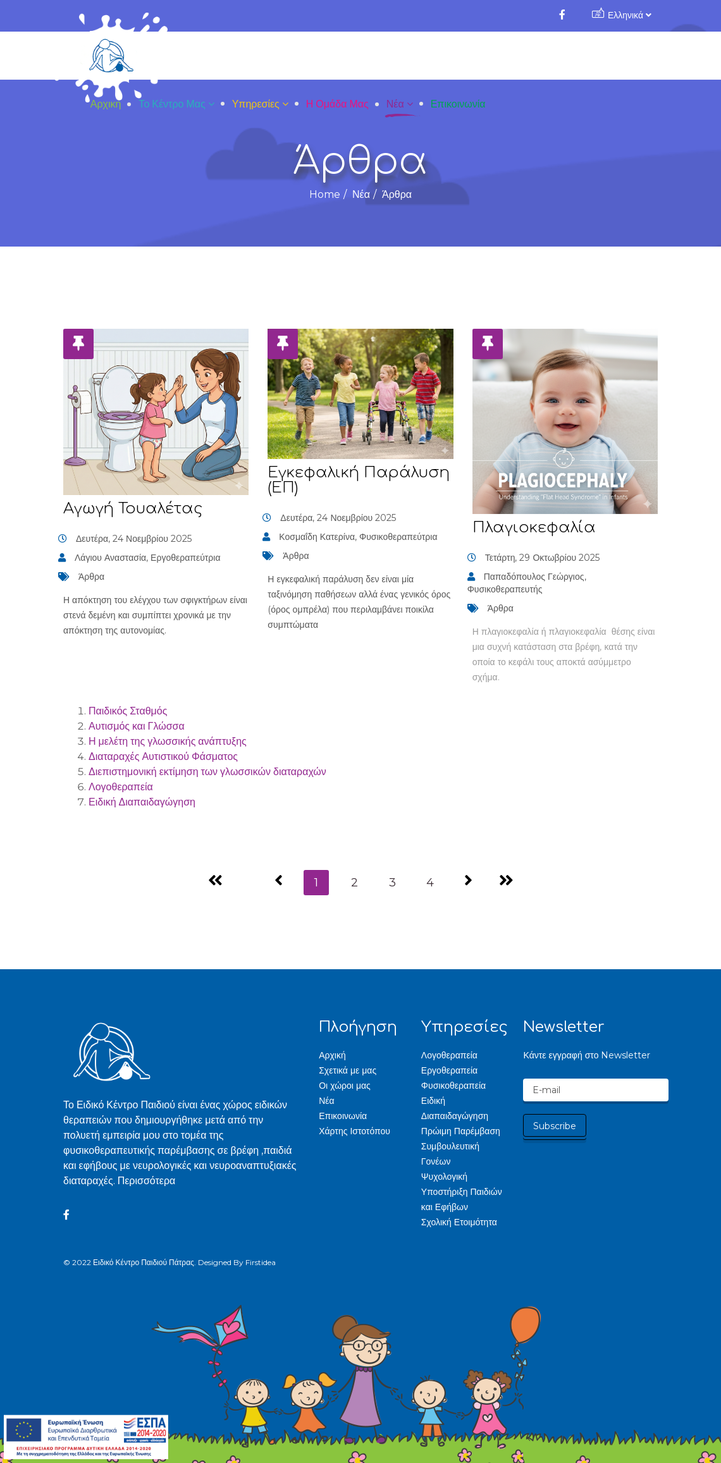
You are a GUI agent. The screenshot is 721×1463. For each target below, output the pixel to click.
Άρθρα (91, 576)
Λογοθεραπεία (121, 787)
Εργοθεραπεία (449, 1070)
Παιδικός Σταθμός (128, 711)
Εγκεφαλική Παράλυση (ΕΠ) (359, 480)
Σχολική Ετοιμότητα (459, 1222)
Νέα (548, 56)
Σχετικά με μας (347, 1070)
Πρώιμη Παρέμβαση (460, 1131)
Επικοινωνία (611, 56)
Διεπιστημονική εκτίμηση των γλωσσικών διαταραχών (207, 772)
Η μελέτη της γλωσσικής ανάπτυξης (168, 741)
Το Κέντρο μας (325, 56)
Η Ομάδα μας (490, 56)
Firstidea (260, 1262)
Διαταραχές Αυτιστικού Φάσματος (163, 756)
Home (324, 194)
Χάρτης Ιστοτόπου (354, 1131)
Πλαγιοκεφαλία (534, 527)
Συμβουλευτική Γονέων (450, 1154)
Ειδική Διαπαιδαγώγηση (142, 802)
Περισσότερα (147, 1181)
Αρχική (258, 56)
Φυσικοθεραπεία (453, 1085)
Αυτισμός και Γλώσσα (137, 726)
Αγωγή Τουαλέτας (132, 508)
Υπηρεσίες (409, 56)
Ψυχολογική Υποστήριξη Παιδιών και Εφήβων (461, 1192)
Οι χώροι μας (345, 1085)
